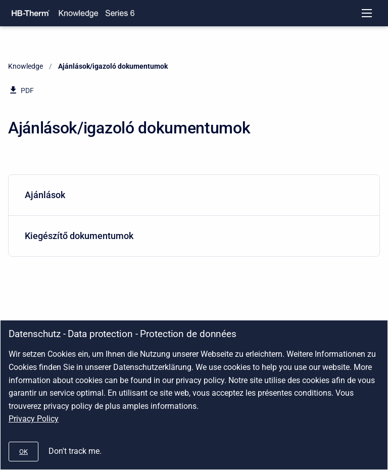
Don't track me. (75, 451)
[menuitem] (194, 195)
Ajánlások (192, 195)
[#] (23, 451)
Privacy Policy (34, 419)
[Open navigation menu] (367, 13)
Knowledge (25, 66)
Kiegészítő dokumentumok (192, 235)
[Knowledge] (78, 13)
